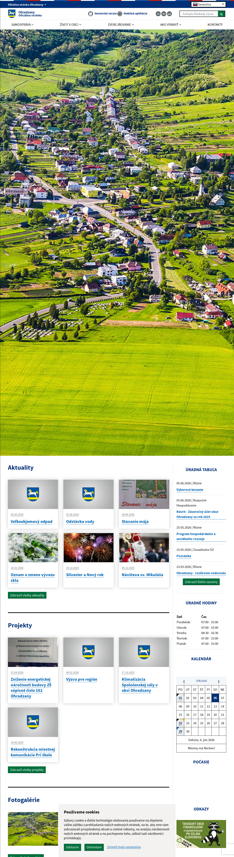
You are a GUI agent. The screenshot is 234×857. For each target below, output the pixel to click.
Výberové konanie (189, 489)
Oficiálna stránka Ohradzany (27, 4)
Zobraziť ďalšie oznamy (201, 582)
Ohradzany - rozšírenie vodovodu (201, 573)
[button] (184, 681)
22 (180, 723)
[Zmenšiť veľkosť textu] (158, 13)
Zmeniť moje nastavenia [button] (124, 847)
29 (180, 731)
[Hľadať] (221, 14)
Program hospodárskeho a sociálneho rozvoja (196, 536)
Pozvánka (183, 556)
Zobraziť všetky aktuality (27, 595)
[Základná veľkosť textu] (163, 13)
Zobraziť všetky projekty (27, 770)
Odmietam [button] (94, 847)
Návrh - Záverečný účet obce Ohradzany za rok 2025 (197, 514)
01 (180, 698)
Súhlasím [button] (72, 847)
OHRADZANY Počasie (201, 786)
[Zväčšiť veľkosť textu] (169, 13)
